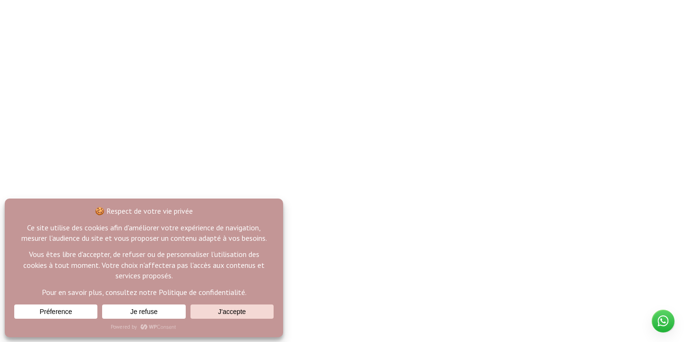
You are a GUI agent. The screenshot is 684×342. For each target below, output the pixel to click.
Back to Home (342, 208)
